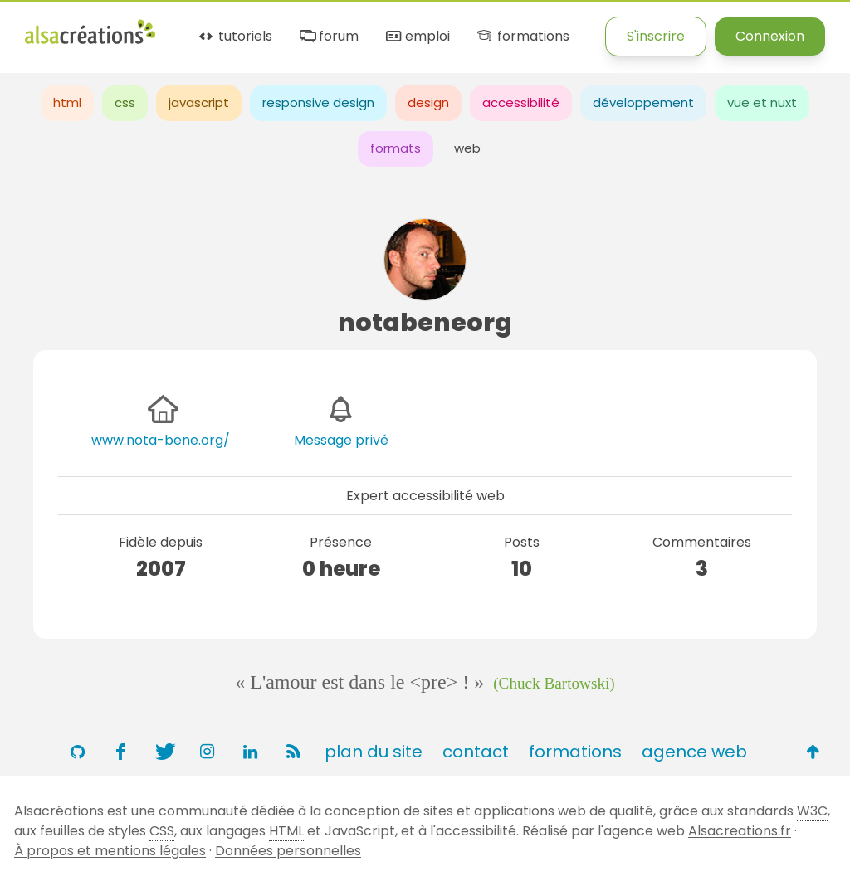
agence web (694, 751)
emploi (416, 37)
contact (475, 751)
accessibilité (520, 102)
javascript (199, 102)
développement (643, 102)
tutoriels (234, 37)
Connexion (769, 36)
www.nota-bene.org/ (160, 440)
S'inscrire (656, 36)
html (67, 102)
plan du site (374, 751)
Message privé (341, 440)
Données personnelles (288, 850)
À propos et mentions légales (110, 850)
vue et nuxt (762, 102)
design (428, 102)
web (467, 148)
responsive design (318, 102)
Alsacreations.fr (739, 830)
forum (328, 37)
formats (395, 148)
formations (522, 37)
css (125, 102)
